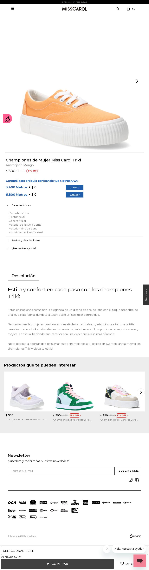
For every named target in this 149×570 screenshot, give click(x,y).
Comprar (60, 564)
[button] (137, 81)
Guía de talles (13, 557)
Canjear (75, 187)
